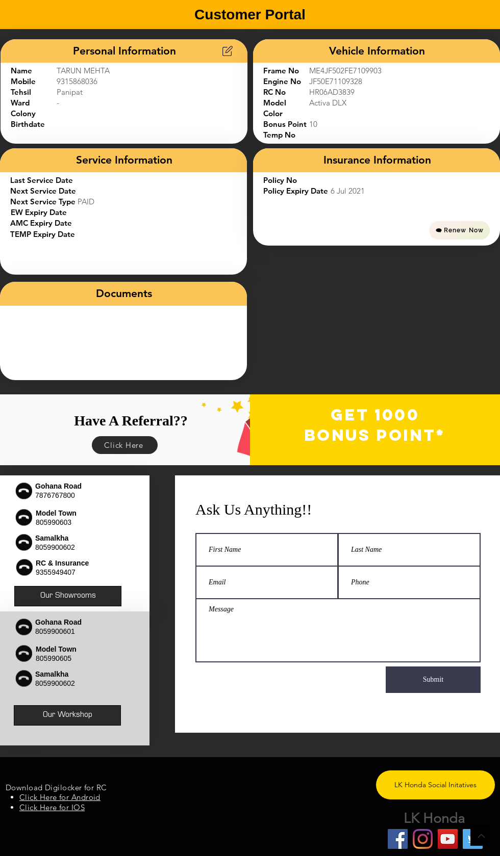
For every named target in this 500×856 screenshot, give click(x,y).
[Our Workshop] (67, 715)
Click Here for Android (60, 797)
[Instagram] (423, 839)
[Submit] (433, 679)
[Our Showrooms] (67, 596)
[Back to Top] (480, 835)
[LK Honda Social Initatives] (435, 785)
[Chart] (227, 51)
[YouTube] (448, 839)
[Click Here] (125, 445)
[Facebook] (398, 839)
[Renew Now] (459, 230)
